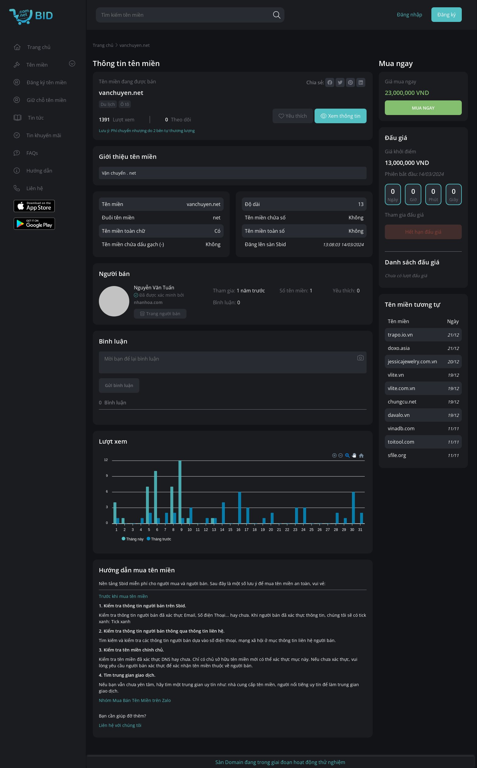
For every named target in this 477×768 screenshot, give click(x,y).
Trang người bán (160, 313)
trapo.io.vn (400, 334)
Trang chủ (32, 47)
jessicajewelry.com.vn (412, 361)
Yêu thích (293, 116)
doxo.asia (399, 348)
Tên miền (44, 64)
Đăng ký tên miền (40, 82)
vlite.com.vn (401, 388)
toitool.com (401, 441)
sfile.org (397, 455)
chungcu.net (402, 401)
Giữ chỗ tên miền (40, 100)
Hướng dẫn (33, 170)
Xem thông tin (340, 116)
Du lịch (108, 104)
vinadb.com (401, 428)
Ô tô (124, 104)
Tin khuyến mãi (37, 135)
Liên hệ (28, 188)
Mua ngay (423, 108)
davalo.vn (399, 415)
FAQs (26, 153)
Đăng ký (446, 14)
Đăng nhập (409, 14)
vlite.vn (396, 375)
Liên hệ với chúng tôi (120, 725)
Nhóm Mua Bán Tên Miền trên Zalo (135, 700)
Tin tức (29, 117)
